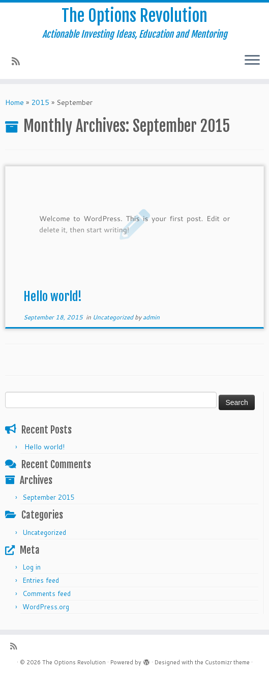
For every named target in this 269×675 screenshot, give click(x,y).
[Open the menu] (252, 60)
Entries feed (40, 580)
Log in (31, 567)
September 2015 (48, 497)
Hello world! (52, 296)
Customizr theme (227, 662)
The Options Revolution (134, 15)
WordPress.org (45, 606)
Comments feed (46, 593)
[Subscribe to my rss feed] (19, 61)
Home (14, 102)
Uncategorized (114, 317)
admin (151, 317)
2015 (40, 102)
